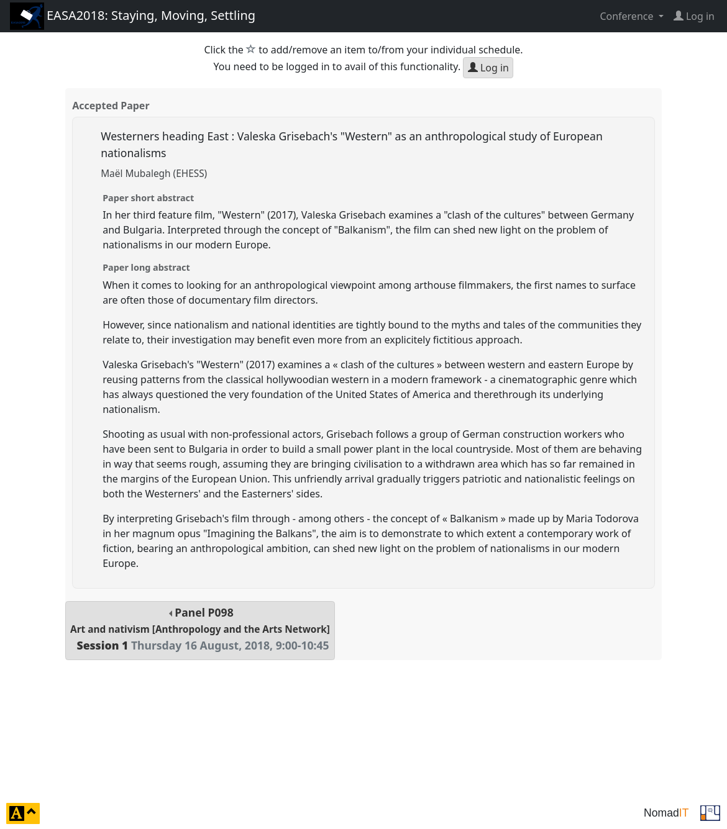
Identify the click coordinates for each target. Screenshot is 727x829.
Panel (200, 629)
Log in (488, 68)
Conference (628, 16)
